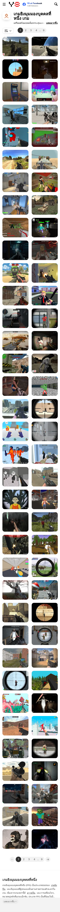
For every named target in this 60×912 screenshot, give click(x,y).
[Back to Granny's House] (15, 635)
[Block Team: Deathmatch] (45, 590)
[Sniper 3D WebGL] (45, 431)
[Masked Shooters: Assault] (15, 295)
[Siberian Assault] (45, 114)
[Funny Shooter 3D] (15, 454)
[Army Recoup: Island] (45, 522)
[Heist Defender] (45, 454)
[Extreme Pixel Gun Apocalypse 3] (45, 748)
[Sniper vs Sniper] (45, 408)
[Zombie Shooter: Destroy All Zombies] (15, 590)
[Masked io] (45, 612)
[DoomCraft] (45, 386)
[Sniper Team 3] (15, 340)
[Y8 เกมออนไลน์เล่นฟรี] (14, 4)
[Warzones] (15, 816)
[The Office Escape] (15, 567)
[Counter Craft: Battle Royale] (45, 816)
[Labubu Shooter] (15, 273)
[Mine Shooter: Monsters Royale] (45, 227)
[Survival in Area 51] (15, 114)
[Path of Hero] (15, 159)
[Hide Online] (15, 92)
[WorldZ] (45, 680)
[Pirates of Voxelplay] (45, 544)
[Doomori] (45, 92)
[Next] (47, 859)
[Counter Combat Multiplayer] (15, 363)
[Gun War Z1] (45, 159)
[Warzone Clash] (45, 182)
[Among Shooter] (15, 137)
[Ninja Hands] (15, 431)
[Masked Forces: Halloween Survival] (45, 250)
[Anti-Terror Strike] (45, 273)
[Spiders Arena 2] (45, 137)
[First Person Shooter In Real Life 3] (45, 771)
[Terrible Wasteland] (45, 363)
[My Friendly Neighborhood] (45, 499)
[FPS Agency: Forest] (15, 46)
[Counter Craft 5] (45, 476)
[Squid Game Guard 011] (15, 499)
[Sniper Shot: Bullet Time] (15, 680)
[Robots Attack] (45, 793)
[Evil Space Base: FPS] (15, 250)
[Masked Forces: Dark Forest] (15, 544)
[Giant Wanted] (45, 725)
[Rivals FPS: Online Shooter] (15, 205)
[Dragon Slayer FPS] (15, 839)
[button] (52, 23)
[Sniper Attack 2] (45, 635)
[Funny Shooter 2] (15, 703)
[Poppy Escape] (45, 69)
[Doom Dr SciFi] (15, 227)
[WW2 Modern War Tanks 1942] (45, 205)
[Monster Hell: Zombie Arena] (15, 793)
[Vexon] (45, 658)
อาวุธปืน (31, 892)
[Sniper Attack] (15, 771)
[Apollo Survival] (45, 46)
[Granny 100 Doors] (45, 703)
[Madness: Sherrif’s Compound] (15, 476)
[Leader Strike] (45, 295)
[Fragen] (15, 182)
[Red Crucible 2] (15, 318)
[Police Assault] (45, 340)
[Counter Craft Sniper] (15, 408)
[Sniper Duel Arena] (45, 318)
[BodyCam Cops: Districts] (15, 386)
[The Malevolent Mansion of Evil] (45, 839)
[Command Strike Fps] (15, 612)
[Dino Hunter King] (45, 567)
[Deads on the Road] (15, 522)
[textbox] (8, 30)
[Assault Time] (15, 658)
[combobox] (8, 31)
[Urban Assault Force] (15, 748)
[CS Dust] (15, 725)
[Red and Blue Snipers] (15, 69)
